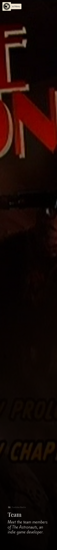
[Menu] (6, 6)
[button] (15, 6)
